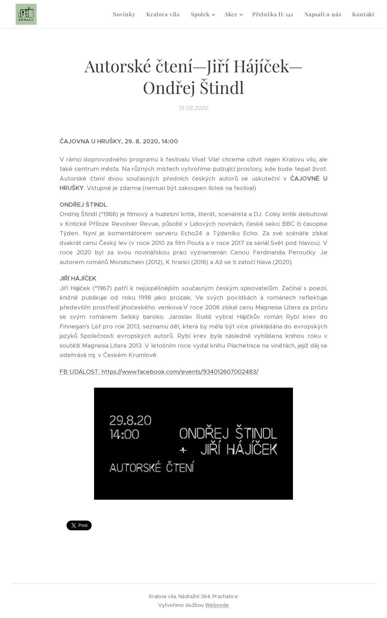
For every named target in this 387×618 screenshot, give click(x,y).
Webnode (217, 605)
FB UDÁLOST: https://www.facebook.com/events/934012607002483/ (159, 371)
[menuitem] (126, 14)
